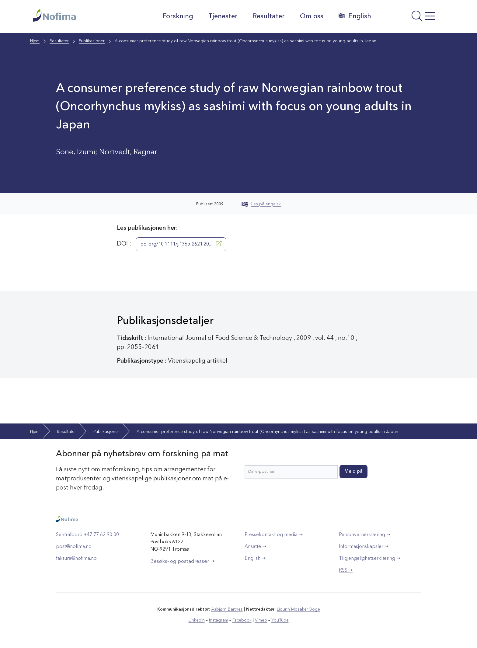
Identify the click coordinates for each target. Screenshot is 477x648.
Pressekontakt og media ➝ (274, 534)
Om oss (311, 16)
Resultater (269, 16)
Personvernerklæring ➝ (364, 534)
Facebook (242, 620)
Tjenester (223, 16)
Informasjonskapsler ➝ (363, 546)
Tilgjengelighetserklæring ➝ (369, 558)
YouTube (280, 620)
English (355, 16)
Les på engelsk (261, 204)
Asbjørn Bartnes (227, 609)
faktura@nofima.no (76, 558)
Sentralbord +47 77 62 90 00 (87, 534)
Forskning (178, 16)
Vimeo (261, 620)
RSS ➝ (346, 570)
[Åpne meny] (410, 18)
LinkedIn (197, 620)
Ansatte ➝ (255, 546)
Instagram (218, 620)
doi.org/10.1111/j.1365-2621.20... (181, 244)
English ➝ (255, 558)
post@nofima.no (74, 546)
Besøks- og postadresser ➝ (182, 561)
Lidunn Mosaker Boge (298, 609)
